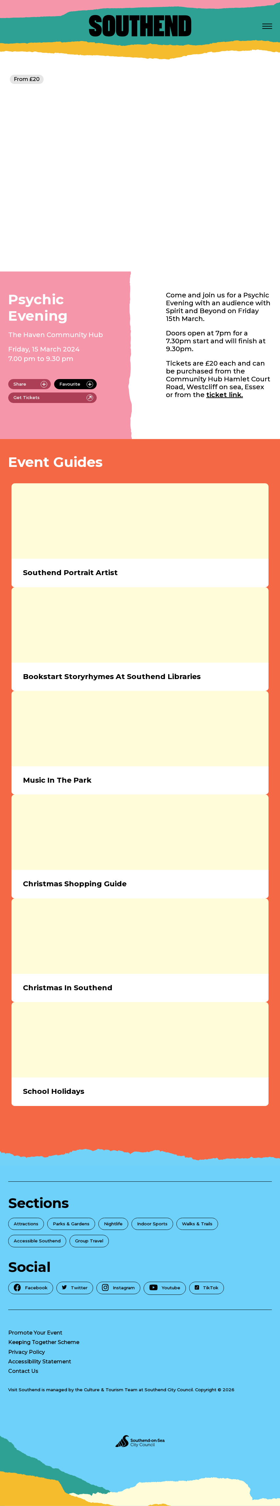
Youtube (164, 1287)
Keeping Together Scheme (43, 1342)
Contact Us (23, 1371)
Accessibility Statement (39, 1361)
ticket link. (224, 395)
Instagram (118, 1287)
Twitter (75, 1287)
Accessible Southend (37, 1240)
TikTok (206, 1287)
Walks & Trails (197, 1223)
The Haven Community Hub (55, 335)
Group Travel (89, 1240)
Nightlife (113, 1223)
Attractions (26, 1223)
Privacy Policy (26, 1352)
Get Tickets (53, 397)
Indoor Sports (152, 1223)
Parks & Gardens (71, 1223)
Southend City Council (169, 1389)
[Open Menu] (267, 26)
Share (30, 384)
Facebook (31, 1287)
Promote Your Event (35, 1333)
